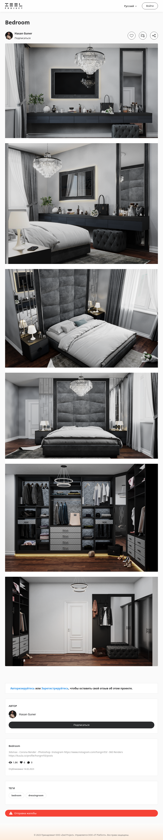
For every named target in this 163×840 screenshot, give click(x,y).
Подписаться (23, 38)
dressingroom (36, 795)
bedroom (16, 795)
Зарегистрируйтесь (54, 688)
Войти (150, 5)
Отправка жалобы (25, 813)
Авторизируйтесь (22, 688)
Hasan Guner (23, 33)
